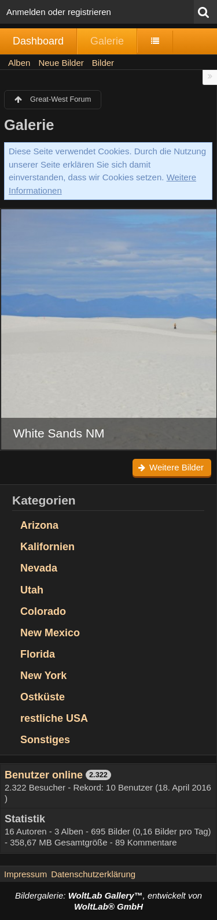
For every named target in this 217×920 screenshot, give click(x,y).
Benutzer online (44, 775)
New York (43, 675)
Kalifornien (47, 546)
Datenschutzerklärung (93, 874)
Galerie (107, 41)
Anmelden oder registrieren (58, 12)
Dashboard (38, 41)
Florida (37, 654)
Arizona (39, 525)
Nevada (38, 568)
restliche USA (54, 718)
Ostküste (42, 697)
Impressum (25, 874)
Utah (31, 590)
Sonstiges (45, 739)
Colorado (43, 611)
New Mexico (50, 633)
